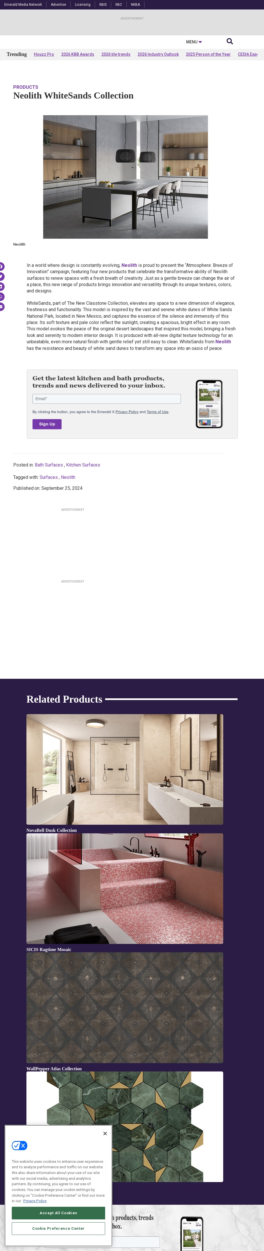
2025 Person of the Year (208, 109)
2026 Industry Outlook (158, 109)
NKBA (135, 4)
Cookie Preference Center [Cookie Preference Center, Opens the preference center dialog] (58, 1229)
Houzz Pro (44, 109)
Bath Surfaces (49, 510)
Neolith (68, 522)
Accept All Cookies (58, 1213)
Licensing (82, 4)
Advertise (58, 4)
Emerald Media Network (23, 4)
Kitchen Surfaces (83, 510)
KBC (118, 4)
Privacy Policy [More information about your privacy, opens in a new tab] (35, 1201)
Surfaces (49, 522)
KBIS (103, 4)
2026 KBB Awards (77, 109)
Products (25, 132)
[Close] (105, 1133)
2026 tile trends (115, 109)
